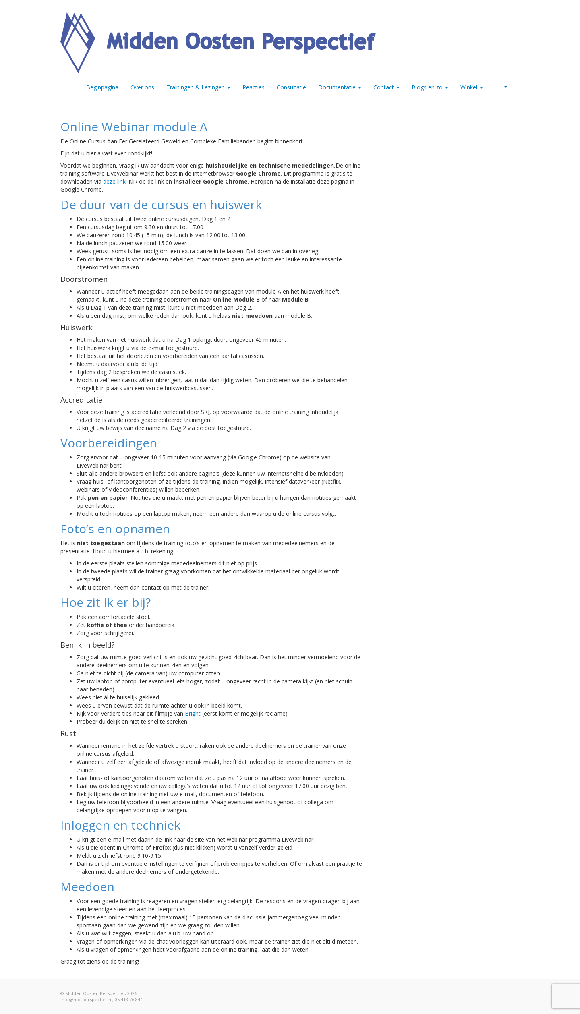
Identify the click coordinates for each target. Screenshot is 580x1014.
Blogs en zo (430, 87)
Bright (193, 713)
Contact (386, 87)
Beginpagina (102, 87)
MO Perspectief (506, 87)
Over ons (142, 87)
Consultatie (291, 87)
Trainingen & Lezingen (198, 87)
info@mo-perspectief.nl (86, 999)
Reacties (253, 87)
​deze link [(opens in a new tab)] (114, 181)
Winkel (471, 87)
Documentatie (339, 87)
